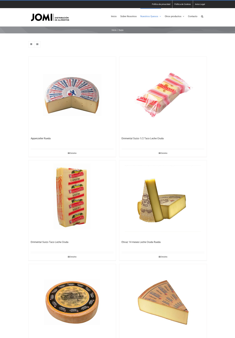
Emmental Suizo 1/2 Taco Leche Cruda (143, 138)
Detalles (73, 153)
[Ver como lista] (37, 44)
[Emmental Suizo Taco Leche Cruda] (72, 198)
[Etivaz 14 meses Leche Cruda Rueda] (163, 198)
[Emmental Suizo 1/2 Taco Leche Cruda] (163, 95)
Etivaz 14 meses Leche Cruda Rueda (141, 242)
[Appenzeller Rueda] (72, 95)
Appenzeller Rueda (41, 138)
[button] (202, 16)
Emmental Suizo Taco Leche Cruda (49, 242)
